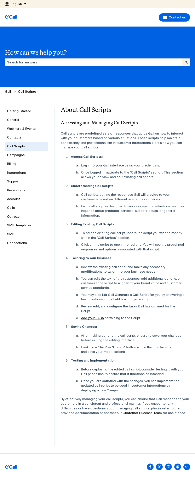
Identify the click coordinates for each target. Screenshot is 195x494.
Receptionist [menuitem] (17, 190)
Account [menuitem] (13, 199)
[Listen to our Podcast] (177, 467)
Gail (8, 91)
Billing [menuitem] (11, 164)
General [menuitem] (13, 120)
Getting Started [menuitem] (19, 111)
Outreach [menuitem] (14, 216)
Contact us (174, 17)
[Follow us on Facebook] (150, 467)
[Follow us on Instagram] (168, 467)
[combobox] (93, 62)
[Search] (186, 62)
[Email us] (186, 467)
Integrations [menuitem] (16, 173)
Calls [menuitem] (11, 208)
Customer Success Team (142, 413)
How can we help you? (36, 52)
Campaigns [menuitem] (16, 155)
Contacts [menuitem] (14, 137)
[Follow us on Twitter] (159, 467)
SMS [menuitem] (11, 234)
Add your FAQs (92, 318)
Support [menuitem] (13, 181)
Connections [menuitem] (17, 243)
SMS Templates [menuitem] (19, 225)
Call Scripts (27, 91)
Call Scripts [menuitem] (16, 146)
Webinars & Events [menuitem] (21, 129)
